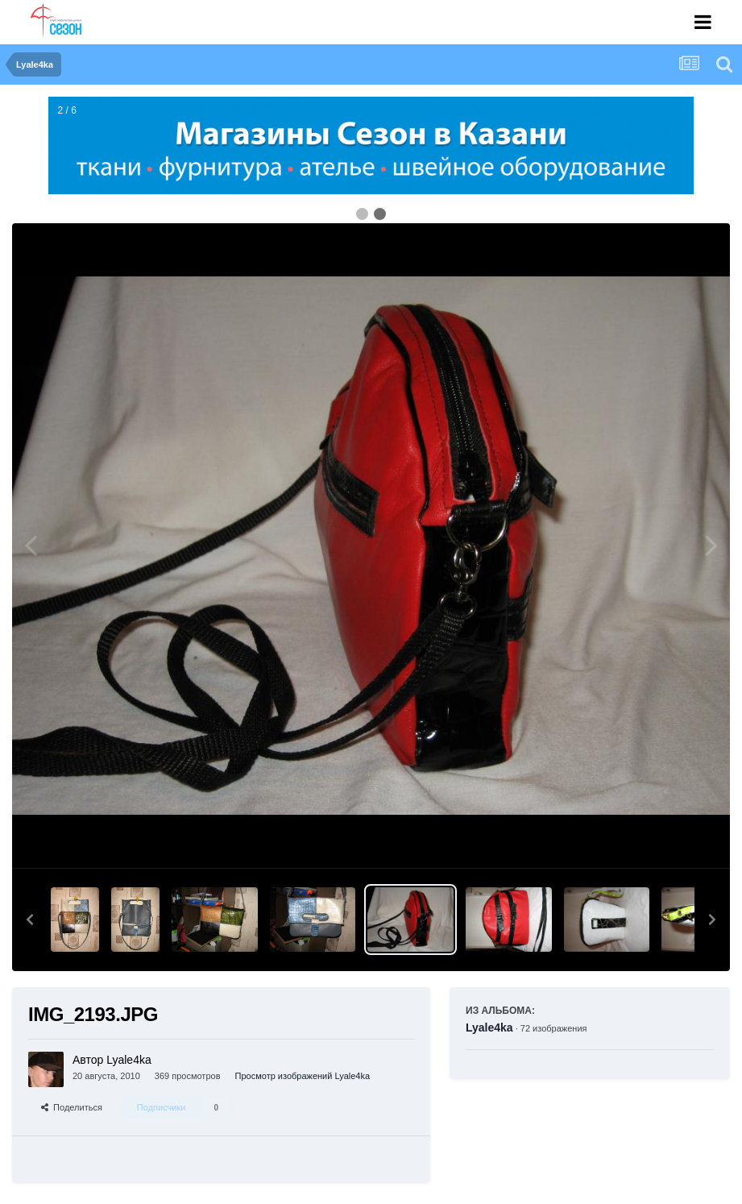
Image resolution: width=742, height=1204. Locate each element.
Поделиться (71, 1107)
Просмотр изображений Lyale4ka (303, 1076)
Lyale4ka (489, 1027)
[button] (30, 919)
